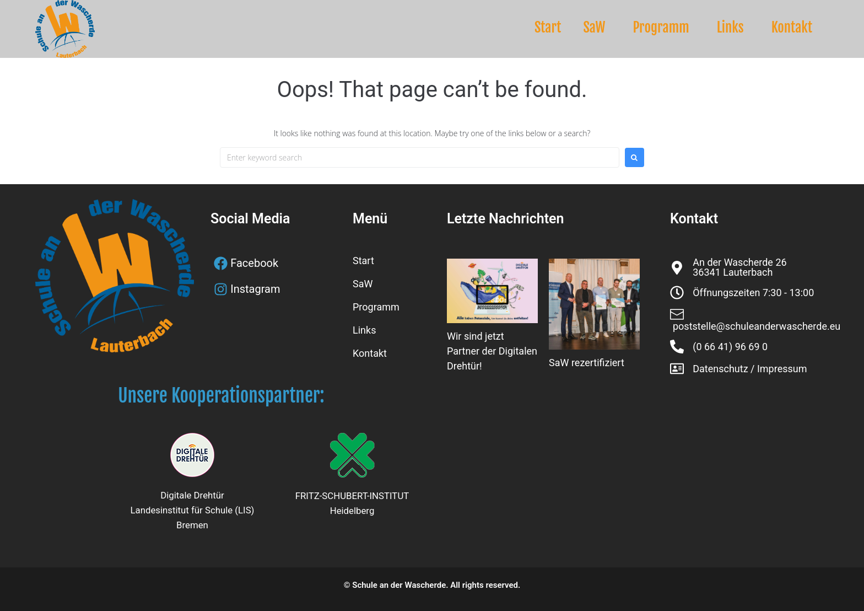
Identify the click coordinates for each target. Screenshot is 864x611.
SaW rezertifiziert (586, 362)
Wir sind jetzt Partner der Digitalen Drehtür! (492, 351)
